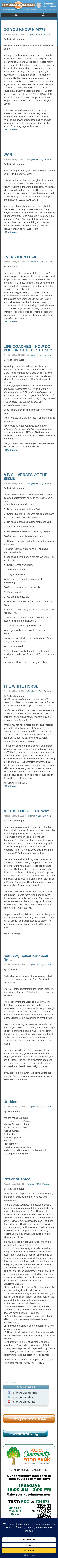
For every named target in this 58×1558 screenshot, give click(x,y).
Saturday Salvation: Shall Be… (26, 958)
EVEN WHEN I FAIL (20, 257)
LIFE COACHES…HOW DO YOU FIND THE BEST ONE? (28, 348)
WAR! (8, 154)
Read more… (12, 129)
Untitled (10, 1102)
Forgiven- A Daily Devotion (38, 34)
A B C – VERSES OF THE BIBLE (25, 477)
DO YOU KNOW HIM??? (25, 29)
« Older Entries (10, 1383)
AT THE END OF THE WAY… (28, 811)
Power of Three (17, 1179)
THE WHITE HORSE (21, 686)
